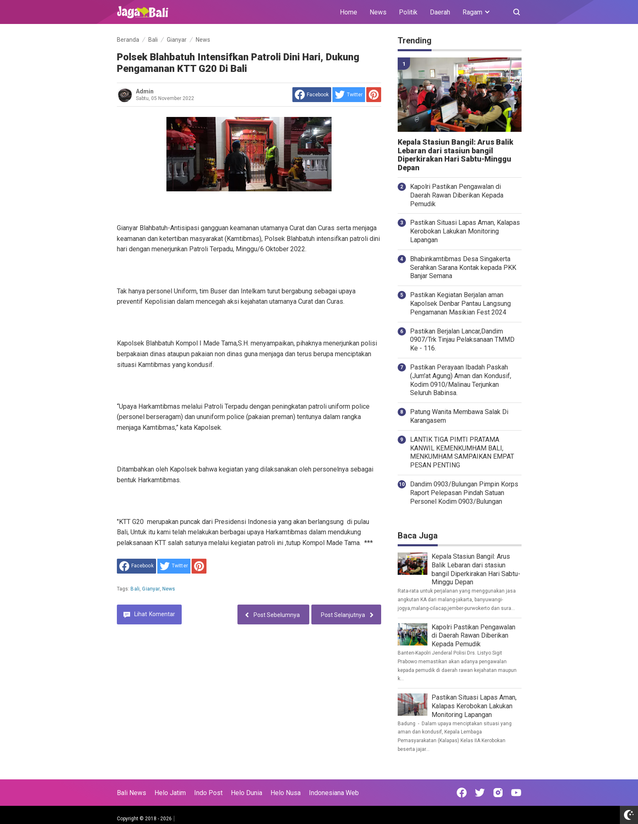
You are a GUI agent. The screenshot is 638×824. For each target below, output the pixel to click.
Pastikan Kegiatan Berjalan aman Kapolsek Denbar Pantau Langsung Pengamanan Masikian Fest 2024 (460, 303)
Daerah (440, 12)
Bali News (131, 793)
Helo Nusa (285, 793)
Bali (135, 589)
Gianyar (150, 589)
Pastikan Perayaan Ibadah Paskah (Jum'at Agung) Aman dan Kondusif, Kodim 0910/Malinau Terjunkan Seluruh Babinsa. (460, 380)
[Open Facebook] (462, 793)
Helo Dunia (246, 793)
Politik (408, 12)
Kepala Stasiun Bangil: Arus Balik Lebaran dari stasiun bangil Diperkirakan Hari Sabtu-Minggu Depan (455, 155)
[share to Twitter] (348, 94)
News (378, 12)
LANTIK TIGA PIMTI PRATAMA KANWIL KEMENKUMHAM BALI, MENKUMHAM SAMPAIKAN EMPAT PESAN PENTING (462, 452)
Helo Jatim (170, 793)
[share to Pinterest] (373, 94)
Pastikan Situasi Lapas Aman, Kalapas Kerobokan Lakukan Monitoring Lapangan (465, 231)
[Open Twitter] (480, 793)
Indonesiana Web (334, 793)
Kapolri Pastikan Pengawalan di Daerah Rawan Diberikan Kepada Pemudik (456, 195)
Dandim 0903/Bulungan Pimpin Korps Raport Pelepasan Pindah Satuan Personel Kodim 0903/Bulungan (464, 492)
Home (348, 12)
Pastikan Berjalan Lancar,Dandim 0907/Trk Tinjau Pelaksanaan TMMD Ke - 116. (462, 339)
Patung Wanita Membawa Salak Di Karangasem (459, 416)
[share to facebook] (311, 94)
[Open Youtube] (516, 793)
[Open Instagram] (498, 793)
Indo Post (208, 793)
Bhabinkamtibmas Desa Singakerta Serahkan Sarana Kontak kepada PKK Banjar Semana (463, 267)
